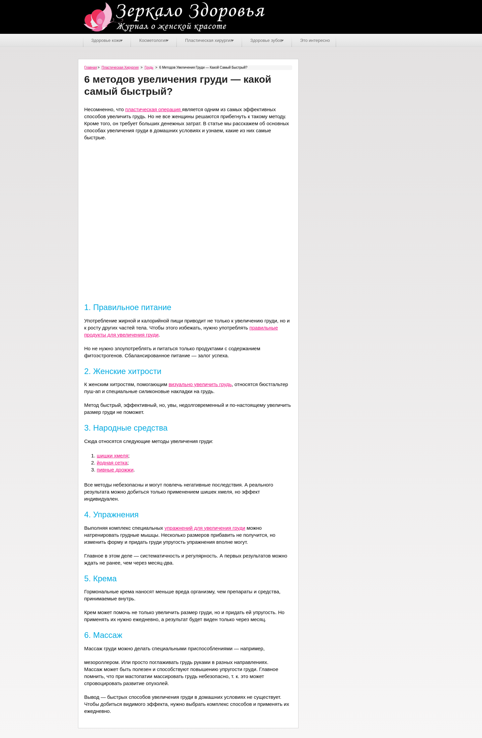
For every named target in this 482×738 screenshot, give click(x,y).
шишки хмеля (112, 455)
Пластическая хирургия (219, 40)
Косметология (159, 40)
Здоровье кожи (107, 40)
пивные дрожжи (115, 469)
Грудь (149, 67)
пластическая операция (153, 109)
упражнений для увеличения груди (204, 527)
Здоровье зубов (281, 40)
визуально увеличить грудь (200, 384)
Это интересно (334, 40)
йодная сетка (112, 462)
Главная (90, 67)
